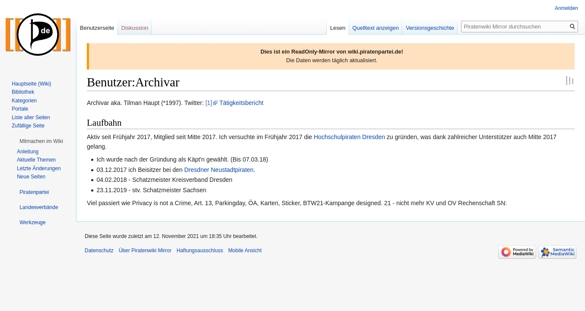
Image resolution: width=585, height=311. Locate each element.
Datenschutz (99, 251)
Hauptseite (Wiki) (31, 84)
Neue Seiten (31, 177)
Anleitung (27, 152)
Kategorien (24, 101)
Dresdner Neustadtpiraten (219, 169)
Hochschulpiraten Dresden (349, 136)
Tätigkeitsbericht (241, 102)
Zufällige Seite (28, 126)
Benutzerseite (97, 28)
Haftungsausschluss (200, 251)
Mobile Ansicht (244, 251)
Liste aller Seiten (31, 117)
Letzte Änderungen (38, 168)
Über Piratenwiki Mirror (145, 251)
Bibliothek (23, 92)
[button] (41, 141)
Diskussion (135, 28)
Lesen (337, 28)
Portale (20, 109)
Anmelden (566, 8)
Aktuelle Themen (36, 160)
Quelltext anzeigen (376, 28)
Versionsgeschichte (430, 28)
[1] (208, 102)
